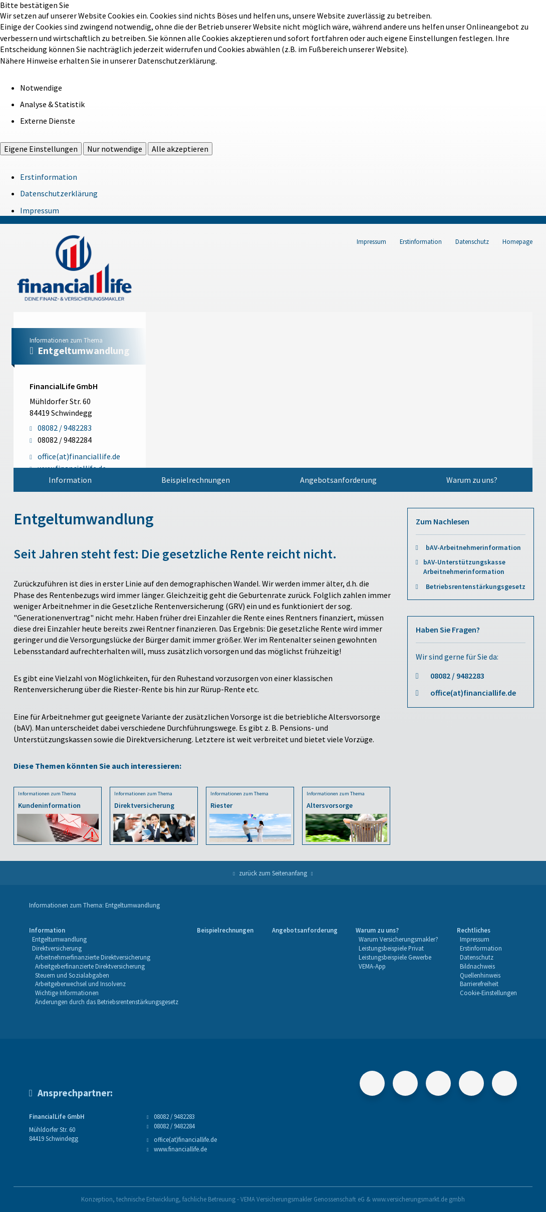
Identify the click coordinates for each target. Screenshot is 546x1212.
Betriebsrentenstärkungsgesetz (475, 586)
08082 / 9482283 (457, 676)
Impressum (39, 210)
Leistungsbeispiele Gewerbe (395, 957)
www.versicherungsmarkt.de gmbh (418, 1199)
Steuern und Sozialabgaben (72, 975)
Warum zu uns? (471, 480)
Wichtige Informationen (67, 993)
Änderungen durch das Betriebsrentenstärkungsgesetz (106, 1002)
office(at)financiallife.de (473, 693)
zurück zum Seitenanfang (273, 873)
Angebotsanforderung (338, 480)
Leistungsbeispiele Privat (391, 948)
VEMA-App (372, 966)
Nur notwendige (114, 149)
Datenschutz (472, 241)
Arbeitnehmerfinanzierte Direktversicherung (92, 957)
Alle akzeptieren (180, 149)
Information (70, 480)
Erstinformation (48, 177)
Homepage (517, 241)
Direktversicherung (57, 948)
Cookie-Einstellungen (488, 993)
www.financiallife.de (180, 1149)
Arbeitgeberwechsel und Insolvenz (80, 984)
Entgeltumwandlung (59, 939)
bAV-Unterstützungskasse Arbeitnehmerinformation (464, 567)
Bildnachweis (477, 966)
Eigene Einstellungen (41, 149)
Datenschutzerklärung (59, 193)
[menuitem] (70, 480)
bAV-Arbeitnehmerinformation (473, 547)
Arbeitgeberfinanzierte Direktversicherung (90, 966)
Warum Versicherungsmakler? (398, 939)
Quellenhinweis (480, 975)
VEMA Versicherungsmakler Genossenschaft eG (302, 1199)
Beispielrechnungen (195, 480)
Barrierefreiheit (479, 984)
